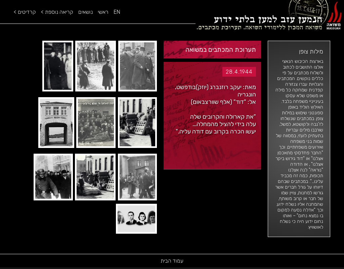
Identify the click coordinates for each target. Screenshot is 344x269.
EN (117, 12)
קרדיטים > (25, 12)
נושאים (85, 12)
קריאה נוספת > (57, 12)
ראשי (103, 12)
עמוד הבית (172, 261)
